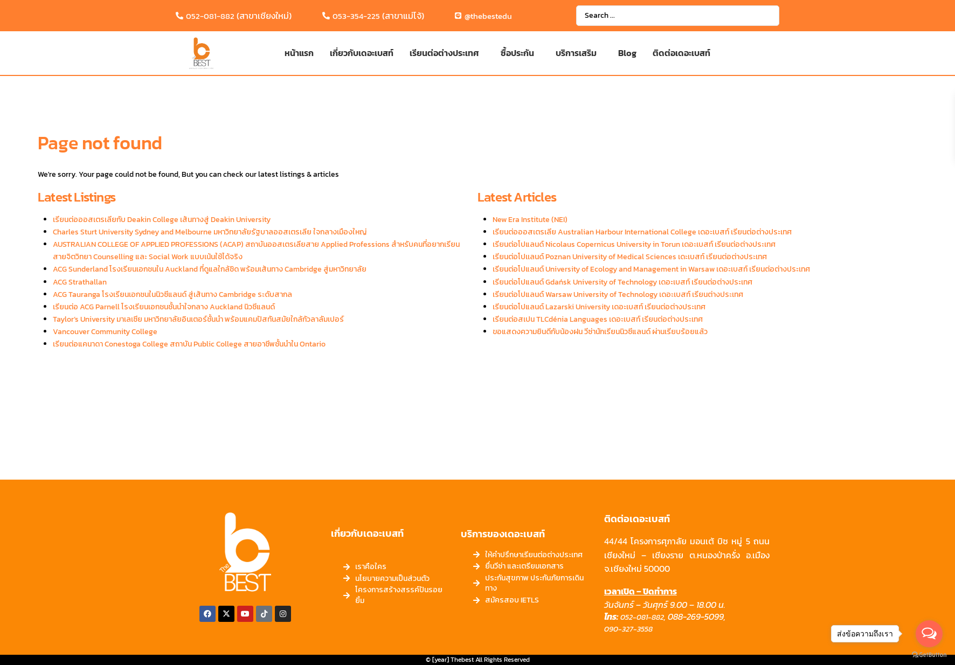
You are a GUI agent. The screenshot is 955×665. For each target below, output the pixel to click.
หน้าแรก (299, 52)
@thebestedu (488, 16)
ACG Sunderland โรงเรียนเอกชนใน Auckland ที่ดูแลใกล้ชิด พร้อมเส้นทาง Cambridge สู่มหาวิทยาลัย (209, 269)
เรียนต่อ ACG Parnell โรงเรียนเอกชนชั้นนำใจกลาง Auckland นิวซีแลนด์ (164, 307)
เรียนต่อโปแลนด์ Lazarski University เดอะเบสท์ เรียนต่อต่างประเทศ (599, 307)
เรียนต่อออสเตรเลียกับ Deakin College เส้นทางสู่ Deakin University (162, 219)
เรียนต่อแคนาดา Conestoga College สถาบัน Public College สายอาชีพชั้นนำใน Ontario (189, 344)
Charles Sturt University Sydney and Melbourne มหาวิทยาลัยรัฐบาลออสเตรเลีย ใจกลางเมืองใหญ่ (209, 232)
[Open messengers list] (929, 633)
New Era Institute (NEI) (530, 219)
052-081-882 (210, 16)
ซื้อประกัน (517, 52)
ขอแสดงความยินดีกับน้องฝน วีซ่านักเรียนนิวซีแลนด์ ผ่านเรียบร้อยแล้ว (600, 331)
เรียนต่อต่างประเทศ (444, 52)
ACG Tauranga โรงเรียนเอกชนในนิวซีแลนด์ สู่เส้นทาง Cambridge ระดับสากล (172, 294)
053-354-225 (356, 16)
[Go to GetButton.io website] (929, 654)
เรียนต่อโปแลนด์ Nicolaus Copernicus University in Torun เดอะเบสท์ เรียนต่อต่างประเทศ (634, 244)
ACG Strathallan (80, 282)
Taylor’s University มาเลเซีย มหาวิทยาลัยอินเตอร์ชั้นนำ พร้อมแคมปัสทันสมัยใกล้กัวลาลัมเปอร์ (198, 319)
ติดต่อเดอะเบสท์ (681, 52)
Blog (627, 52)
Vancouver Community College (105, 331)
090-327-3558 (628, 629)
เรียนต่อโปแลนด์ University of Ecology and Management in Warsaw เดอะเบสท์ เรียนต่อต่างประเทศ (651, 269)
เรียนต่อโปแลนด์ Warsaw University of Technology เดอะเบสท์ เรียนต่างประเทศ (618, 294)
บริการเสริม (576, 52)
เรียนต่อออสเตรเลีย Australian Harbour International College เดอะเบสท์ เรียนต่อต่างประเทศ (642, 232)
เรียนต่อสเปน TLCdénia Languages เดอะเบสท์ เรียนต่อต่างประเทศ (598, 319)
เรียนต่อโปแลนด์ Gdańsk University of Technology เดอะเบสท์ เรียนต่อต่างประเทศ (622, 282)
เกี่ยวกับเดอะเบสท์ (361, 52)
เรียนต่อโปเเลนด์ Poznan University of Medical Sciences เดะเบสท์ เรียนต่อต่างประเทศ (630, 256)
